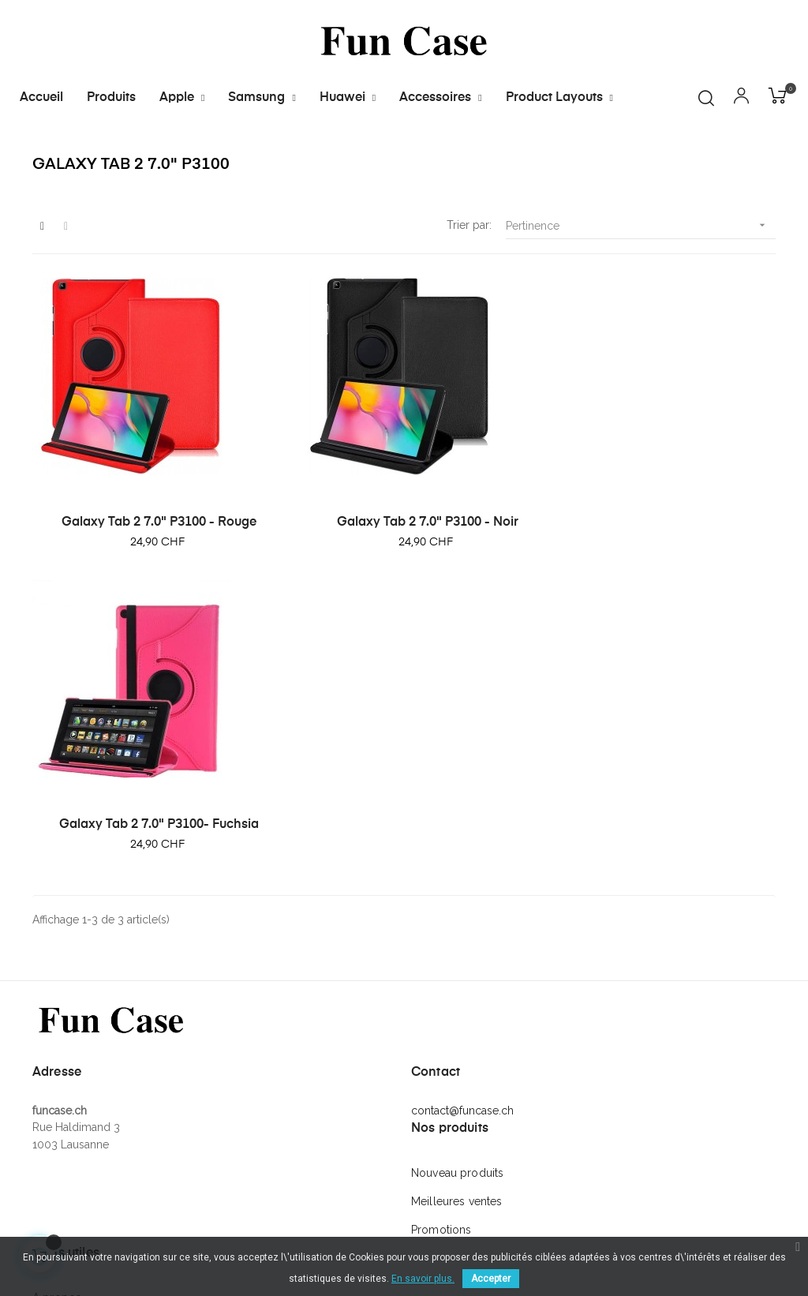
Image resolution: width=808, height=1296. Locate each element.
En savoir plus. (422, 1278)
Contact (52, 1120)
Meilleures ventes (456, 938)
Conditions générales (88, 1063)
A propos (56, 1034)
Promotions (441, 967)
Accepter (491, 1278)
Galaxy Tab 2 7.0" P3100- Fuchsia (404, 554)
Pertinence (641, 309)
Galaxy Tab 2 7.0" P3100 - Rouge (101, 554)
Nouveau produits (457, 910)
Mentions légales (76, 1091)
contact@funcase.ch (462, 847)
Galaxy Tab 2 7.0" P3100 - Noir (252, 554)
